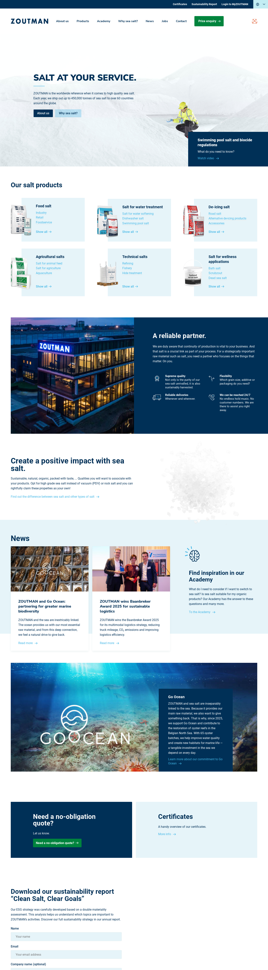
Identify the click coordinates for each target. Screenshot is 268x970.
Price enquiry (209, 21)
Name (15, 928)
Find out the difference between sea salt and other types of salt (53, 496)
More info (165, 834)
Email (14, 946)
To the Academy (200, 612)
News (150, 21)
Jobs (165, 21)
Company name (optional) (28, 964)
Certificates (180, 4)
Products (83, 21)
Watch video (206, 158)
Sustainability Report (204, 4)
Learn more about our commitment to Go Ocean (195, 761)
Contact (181, 21)
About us (62, 21)
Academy (103, 21)
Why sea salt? (128, 21)
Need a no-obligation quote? (57, 843)
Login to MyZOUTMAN (235, 4)
